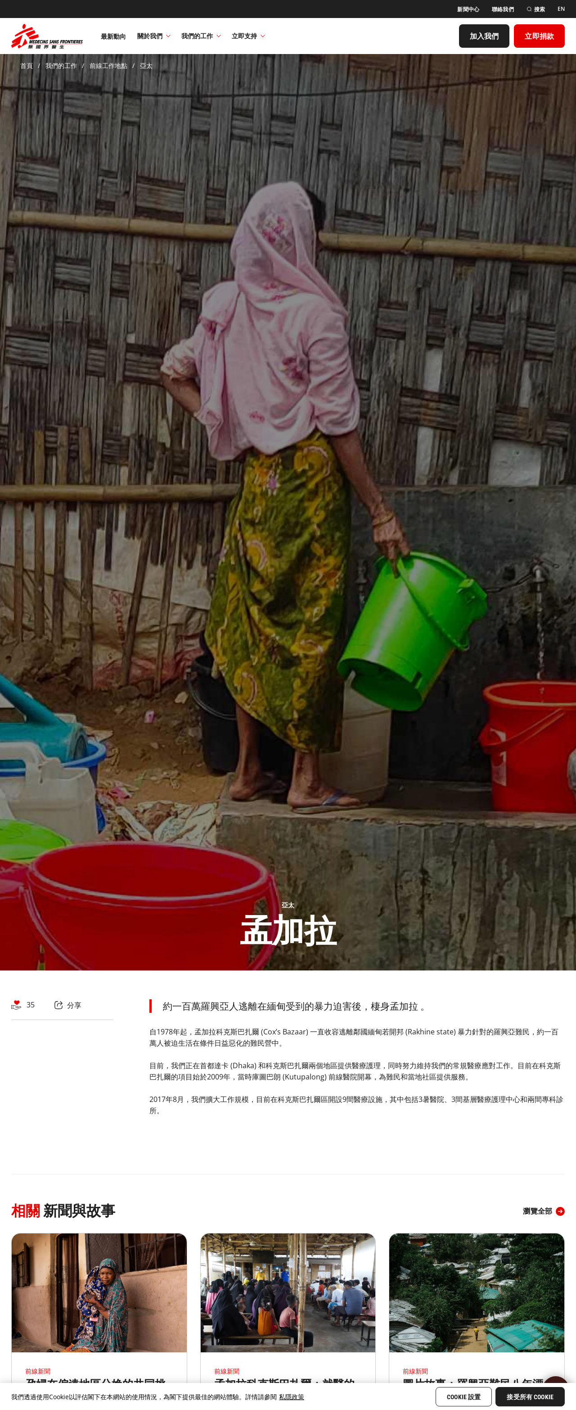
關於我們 (154, 36)
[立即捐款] (539, 36)
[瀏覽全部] (544, 1211)
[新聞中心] (468, 9)
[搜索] (535, 9)
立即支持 (248, 36)
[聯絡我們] (503, 9)
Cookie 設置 (464, 1397)
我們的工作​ (201, 36)
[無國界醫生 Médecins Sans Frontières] (47, 36)
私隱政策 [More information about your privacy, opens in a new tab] (291, 1396)
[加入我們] (484, 36)
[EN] (561, 9)
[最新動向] (113, 36)
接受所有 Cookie (530, 1397)
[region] (288, 1396)
